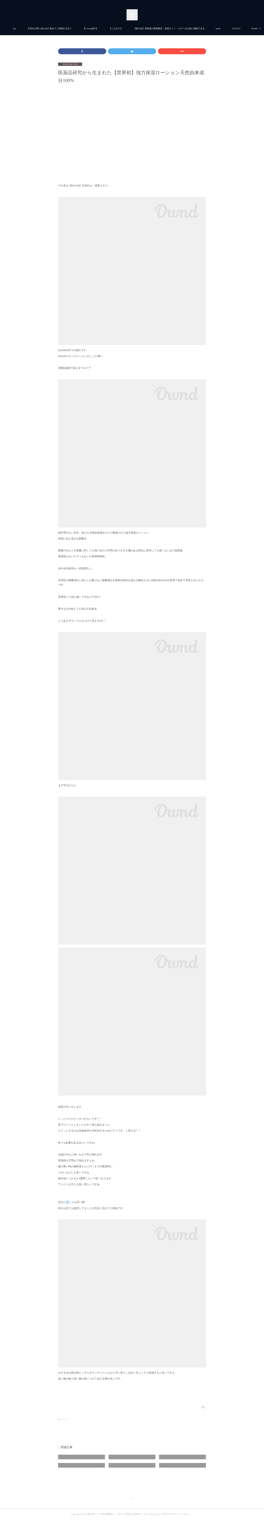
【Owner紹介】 (103, 28)
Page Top (132, 1499)
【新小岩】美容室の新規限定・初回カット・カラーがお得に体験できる (182, 28)
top (27, 28)
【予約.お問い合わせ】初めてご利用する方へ (62, 28)
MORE (232, 28)
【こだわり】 (129, 28)
